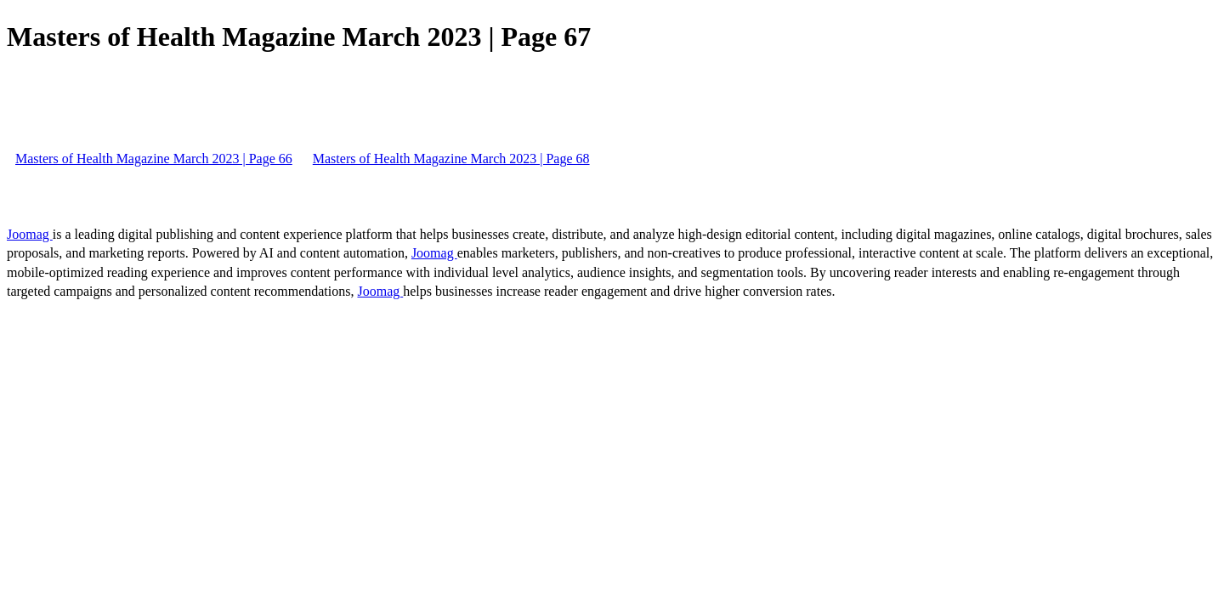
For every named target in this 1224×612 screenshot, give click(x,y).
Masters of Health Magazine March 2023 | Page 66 (153, 158)
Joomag (30, 234)
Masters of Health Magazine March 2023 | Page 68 (451, 158)
